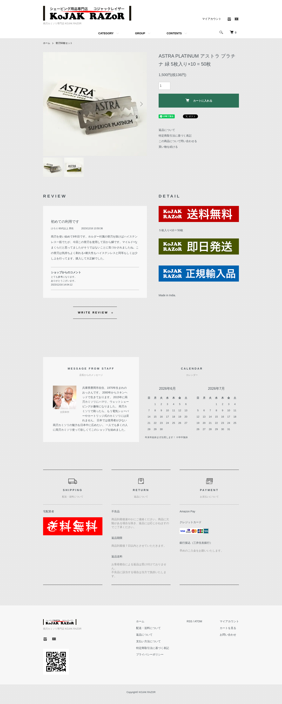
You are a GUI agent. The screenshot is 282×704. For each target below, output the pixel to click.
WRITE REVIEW (93, 312)
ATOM (198, 621)
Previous (49, 104)
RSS (189, 621)
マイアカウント (211, 18)
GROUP (140, 33)
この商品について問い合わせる (178, 141)
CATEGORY (106, 33)
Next (141, 104)
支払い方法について (148, 641)
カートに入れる (198, 100)
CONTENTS (174, 33)
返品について (167, 129)
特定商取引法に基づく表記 (175, 135)
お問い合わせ (228, 634)
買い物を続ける (168, 146)
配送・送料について (148, 628)
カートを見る (228, 628)
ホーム (46, 43)
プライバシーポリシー (150, 654)
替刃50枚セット (64, 43)
